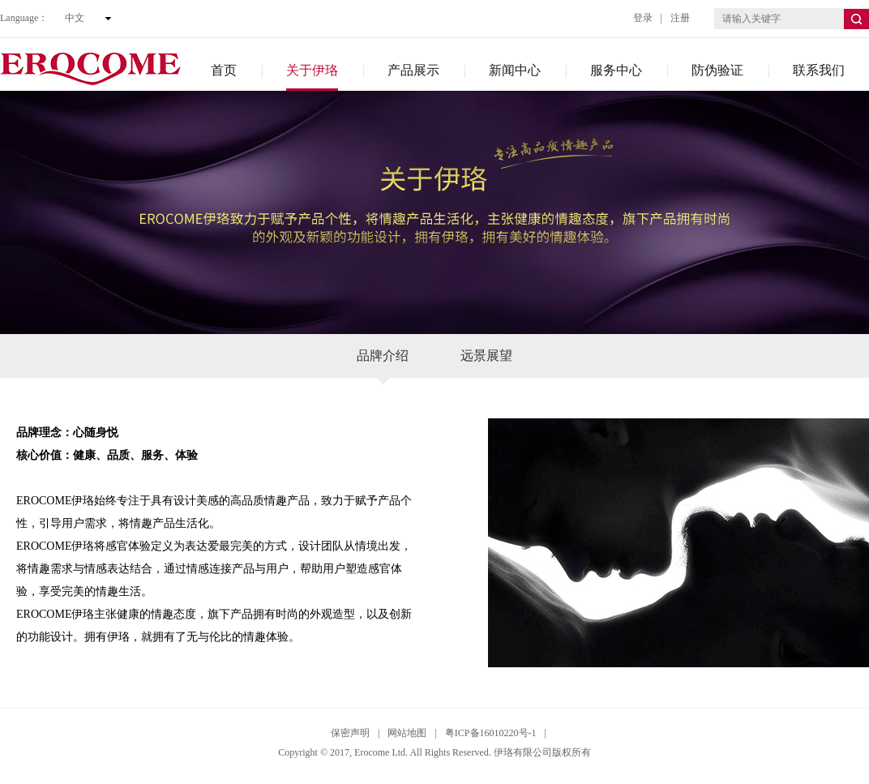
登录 (643, 18)
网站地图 (406, 733)
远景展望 (486, 355)
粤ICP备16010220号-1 (491, 733)
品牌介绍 (383, 363)
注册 (680, 18)
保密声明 (350, 733)
